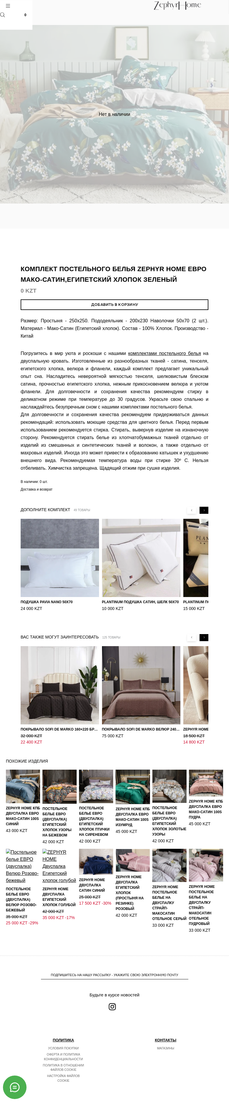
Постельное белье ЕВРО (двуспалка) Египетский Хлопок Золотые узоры (169, 808)
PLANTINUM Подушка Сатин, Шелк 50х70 (140, 602)
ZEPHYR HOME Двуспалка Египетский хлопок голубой (59, 877)
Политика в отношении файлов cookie (63, 1061)
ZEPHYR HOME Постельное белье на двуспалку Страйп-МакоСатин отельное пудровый (202, 892)
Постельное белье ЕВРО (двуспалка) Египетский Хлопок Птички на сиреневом (94, 809)
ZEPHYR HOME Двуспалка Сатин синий (92, 873)
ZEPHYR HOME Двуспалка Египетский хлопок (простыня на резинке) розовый (130, 880)
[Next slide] (204, 510)
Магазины (165, 1042)
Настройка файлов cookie (63, 1072)
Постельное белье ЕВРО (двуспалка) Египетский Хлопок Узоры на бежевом (56, 809)
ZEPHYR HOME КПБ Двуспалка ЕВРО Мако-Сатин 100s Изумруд (133, 805)
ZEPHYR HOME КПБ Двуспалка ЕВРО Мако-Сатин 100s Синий (23, 804)
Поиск (2, 14)
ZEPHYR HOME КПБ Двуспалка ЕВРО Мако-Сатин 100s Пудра (206, 797)
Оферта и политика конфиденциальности (63, 1051)
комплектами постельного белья (164, 353)
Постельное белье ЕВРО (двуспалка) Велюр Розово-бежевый (21, 886)
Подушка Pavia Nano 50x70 (47, 602)
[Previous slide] (191, 510)
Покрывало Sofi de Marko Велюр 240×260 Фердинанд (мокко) (141, 723)
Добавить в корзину (114, 304)
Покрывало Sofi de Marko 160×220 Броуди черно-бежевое (60, 723)
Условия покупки (63, 1042)
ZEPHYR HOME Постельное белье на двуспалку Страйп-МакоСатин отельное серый (169, 890)
